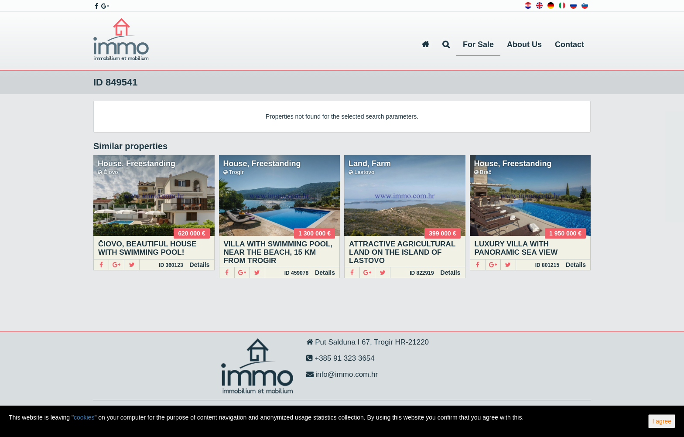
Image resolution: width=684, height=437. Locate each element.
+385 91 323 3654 (344, 358)
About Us (524, 44)
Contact (569, 44)
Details (200, 264)
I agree (661, 421)
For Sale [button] (478, 44)
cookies (84, 417)
